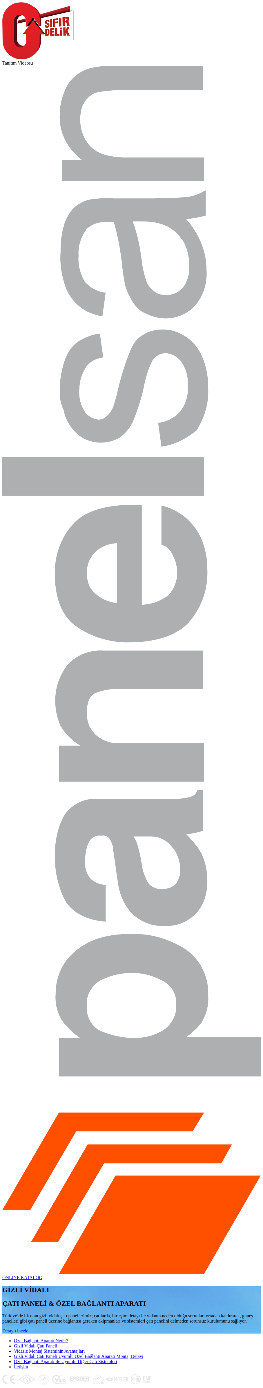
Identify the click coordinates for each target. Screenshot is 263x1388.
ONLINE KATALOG (22, 1277)
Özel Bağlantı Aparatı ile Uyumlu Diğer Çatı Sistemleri (65, 1361)
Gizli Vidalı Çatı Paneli (35, 1345)
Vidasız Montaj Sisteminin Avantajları (49, 1351)
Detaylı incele (15, 1330)
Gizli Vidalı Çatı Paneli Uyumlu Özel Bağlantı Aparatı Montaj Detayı (78, 1356)
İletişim (21, 1366)
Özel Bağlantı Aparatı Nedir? (41, 1340)
